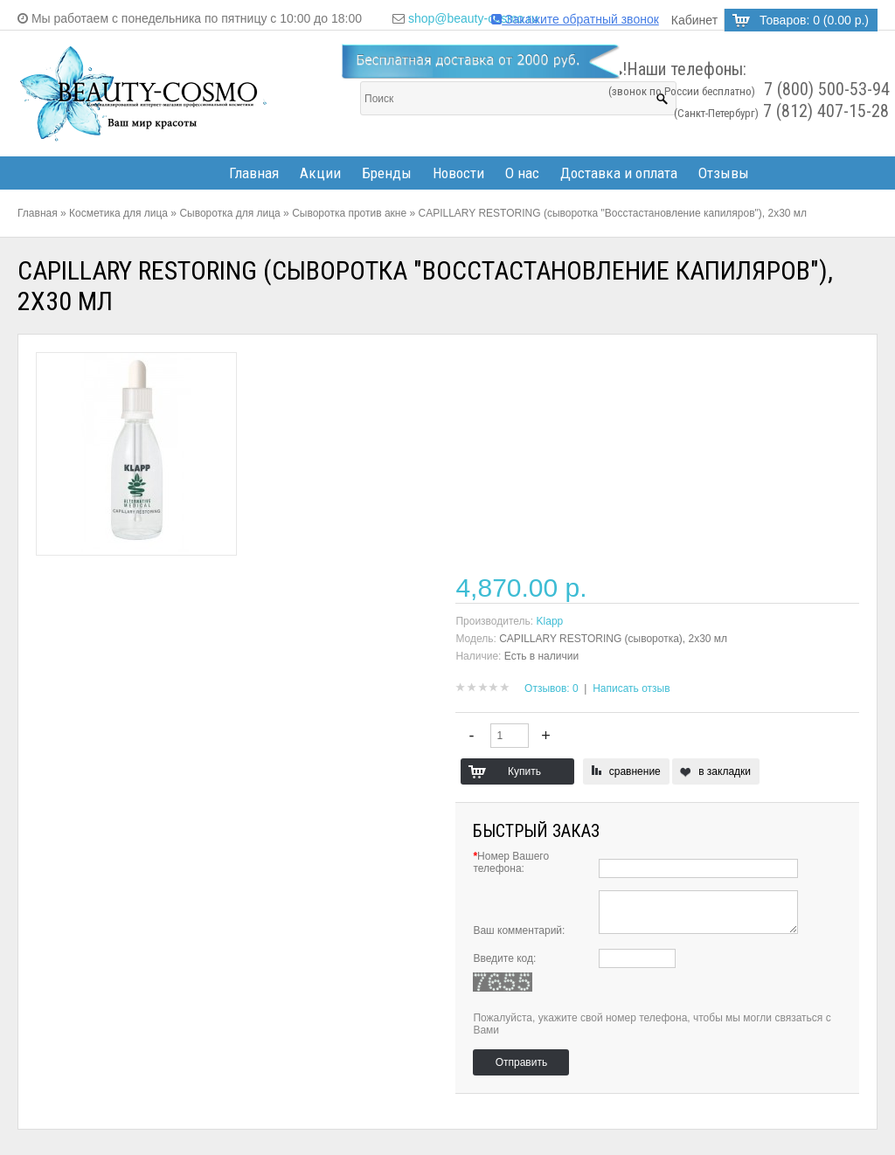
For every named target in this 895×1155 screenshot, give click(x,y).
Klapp (550, 621)
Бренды (387, 173)
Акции (320, 173)
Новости (458, 173)
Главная (254, 173)
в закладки (724, 771)
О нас (522, 173)
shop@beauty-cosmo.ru (473, 18)
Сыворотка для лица (229, 213)
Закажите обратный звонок (575, 19)
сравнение (635, 771)
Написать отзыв (631, 688)
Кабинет (694, 20)
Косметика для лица (118, 213)
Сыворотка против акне (349, 213)
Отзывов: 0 (551, 688)
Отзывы (723, 173)
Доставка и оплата (618, 173)
